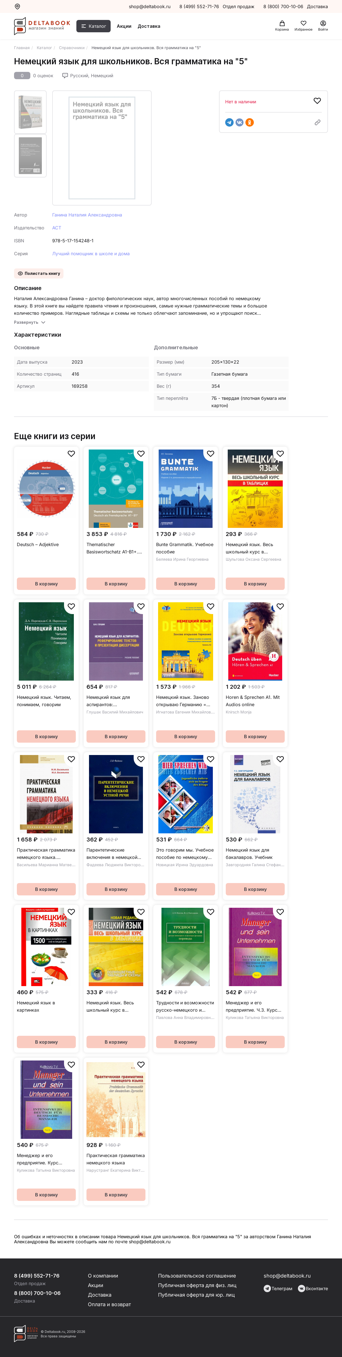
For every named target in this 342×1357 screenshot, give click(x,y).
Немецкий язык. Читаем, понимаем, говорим (44, 700)
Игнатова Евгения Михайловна (185, 712)
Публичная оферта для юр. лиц (196, 1295)
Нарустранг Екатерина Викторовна (120, 1170)
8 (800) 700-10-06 (284, 6)
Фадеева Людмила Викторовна (116, 864)
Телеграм (278, 1288)
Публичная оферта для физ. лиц (197, 1285)
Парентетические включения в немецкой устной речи (111, 854)
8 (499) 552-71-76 (199, 6)
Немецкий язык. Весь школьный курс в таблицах (249, 548)
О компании (103, 1276)
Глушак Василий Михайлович (114, 712)
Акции (124, 26)
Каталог (97, 26)
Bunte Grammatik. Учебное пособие (184, 548)
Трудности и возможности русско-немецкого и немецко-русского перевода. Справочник (185, 1007)
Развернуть (26, 322)
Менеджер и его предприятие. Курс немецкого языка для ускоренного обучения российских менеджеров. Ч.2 (45, 1159)
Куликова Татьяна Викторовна (255, 1017)
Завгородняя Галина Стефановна (257, 864)
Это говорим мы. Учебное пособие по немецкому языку (185, 854)
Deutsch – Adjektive (38, 544)
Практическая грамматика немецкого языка (115, 1159)
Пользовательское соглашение (197, 1276)
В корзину (46, 584)
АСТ (56, 228)
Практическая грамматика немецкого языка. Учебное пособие (46, 854)
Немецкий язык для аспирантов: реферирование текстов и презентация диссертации (114, 701)
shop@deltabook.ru (149, 6)
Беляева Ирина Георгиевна (182, 559)
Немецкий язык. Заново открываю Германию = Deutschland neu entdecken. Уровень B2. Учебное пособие (182, 701)
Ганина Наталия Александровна (87, 215)
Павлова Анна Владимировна (184, 1017)
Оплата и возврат (109, 1304)
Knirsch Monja (239, 712)
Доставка (149, 26)
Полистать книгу (42, 273)
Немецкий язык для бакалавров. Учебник (249, 853)
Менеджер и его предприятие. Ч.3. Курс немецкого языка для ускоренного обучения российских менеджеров (253, 1007)
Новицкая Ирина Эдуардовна (184, 864)
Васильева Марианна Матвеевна (49, 864)
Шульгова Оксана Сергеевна (253, 559)
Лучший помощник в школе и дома (91, 253)
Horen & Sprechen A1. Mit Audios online (253, 700)
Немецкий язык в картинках (36, 1006)
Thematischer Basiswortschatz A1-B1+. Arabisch (112, 548)
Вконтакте (313, 1288)
